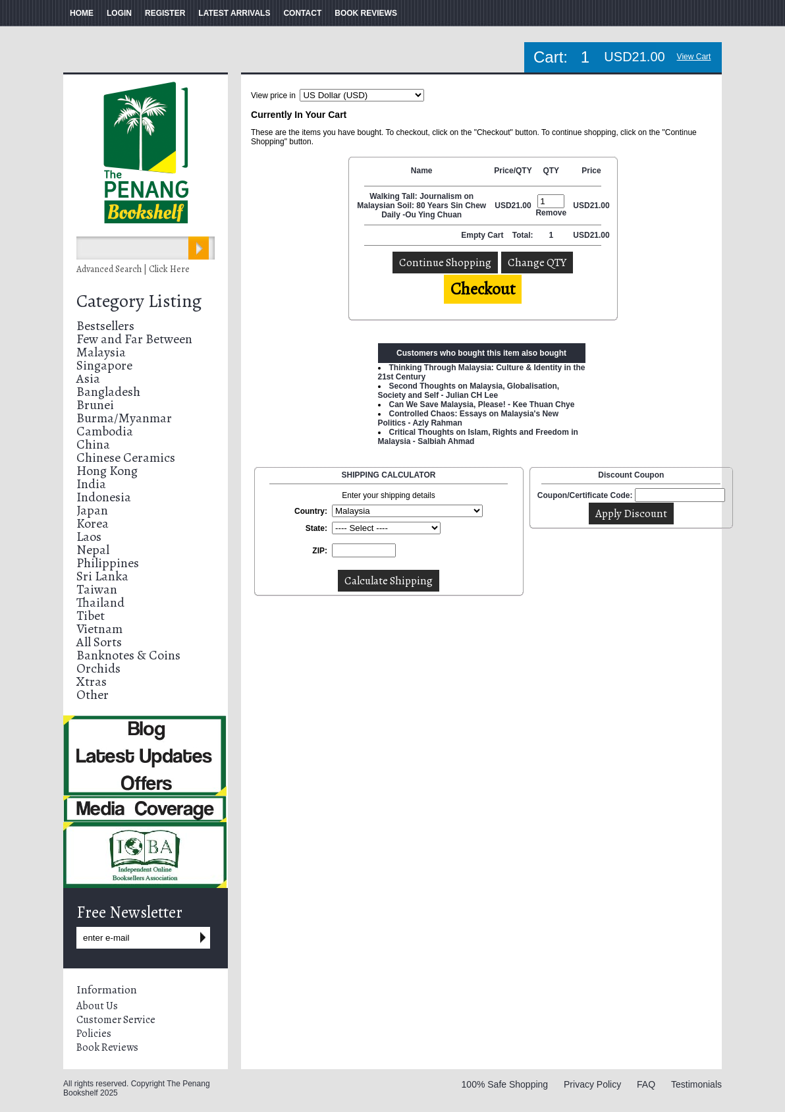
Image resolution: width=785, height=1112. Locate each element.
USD (503, 205)
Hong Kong (107, 471)
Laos (88, 536)
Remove (550, 212)
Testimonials (696, 1084)
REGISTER (165, 13)
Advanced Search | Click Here (133, 269)
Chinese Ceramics (125, 457)
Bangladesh (108, 392)
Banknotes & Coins (128, 655)
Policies (93, 1033)
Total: (522, 235)
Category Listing (139, 301)
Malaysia (101, 352)
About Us (97, 1006)
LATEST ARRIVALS (234, 13)
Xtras (91, 681)
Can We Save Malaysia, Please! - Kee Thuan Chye (482, 404)
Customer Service (115, 1020)
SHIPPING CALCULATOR (389, 475)
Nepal (92, 550)
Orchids (98, 668)
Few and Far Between (134, 339)
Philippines (107, 563)
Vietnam (99, 629)
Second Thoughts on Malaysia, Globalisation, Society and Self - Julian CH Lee (469, 390)
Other (92, 695)
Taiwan (96, 589)
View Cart (694, 56)
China (93, 444)
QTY (551, 170)
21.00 (521, 205)
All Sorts (99, 642)
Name (422, 170)
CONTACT (302, 13)
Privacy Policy (592, 1084)
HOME (82, 13)
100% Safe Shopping (505, 1084)
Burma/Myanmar (124, 418)
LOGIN (119, 13)
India (91, 484)
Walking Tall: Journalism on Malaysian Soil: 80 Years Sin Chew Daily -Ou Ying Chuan (421, 205)
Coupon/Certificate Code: (585, 495)
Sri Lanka (102, 576)
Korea (92, 523)
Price (591, 170)
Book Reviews (107, 1047)
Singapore (104, 365)
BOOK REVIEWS (366, 13)
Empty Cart (483, 235)
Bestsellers (105, 326)
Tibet (90, 616)
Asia (88, 378)
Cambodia (104, 431)
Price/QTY (512, 170)
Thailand (100, 602)
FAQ (646, 1084)
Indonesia (103, 497)
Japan (92, 510)
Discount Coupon (631, 475)
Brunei (95, 405)
